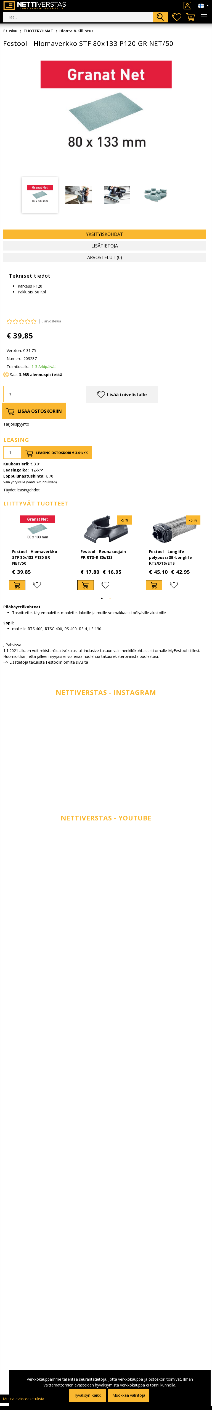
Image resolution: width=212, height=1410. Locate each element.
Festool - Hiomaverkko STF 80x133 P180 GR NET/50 (34, 557)
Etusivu (10, 30)
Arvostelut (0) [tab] (104, 257)
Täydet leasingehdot (21, 489)
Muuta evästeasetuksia (23, 1398)
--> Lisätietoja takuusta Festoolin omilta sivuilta (45, 662)
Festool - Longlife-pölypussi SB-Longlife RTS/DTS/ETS (170, 557)
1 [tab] (102, 598)
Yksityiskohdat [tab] (104, 234)
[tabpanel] (40, 195)
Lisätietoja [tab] (104, 246)
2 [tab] (110, 598)
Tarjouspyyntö (16, 424)
